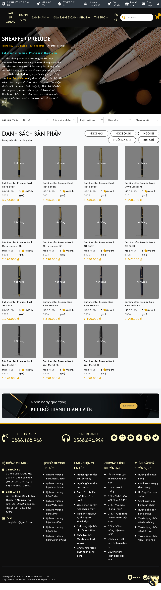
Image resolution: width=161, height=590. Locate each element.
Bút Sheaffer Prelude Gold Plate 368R (58, 185)
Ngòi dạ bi (123, 133)
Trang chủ (7, 46)
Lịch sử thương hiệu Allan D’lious (55, 476)
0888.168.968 (27, 440)
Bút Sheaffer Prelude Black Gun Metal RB (58, 363)
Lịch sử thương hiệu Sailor (54, 529)
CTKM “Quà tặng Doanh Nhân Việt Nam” (117, 518)
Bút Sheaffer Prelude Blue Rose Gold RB (98, 303)
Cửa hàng (21, 46)
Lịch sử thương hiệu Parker (54, 494)
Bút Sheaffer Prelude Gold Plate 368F (17, 185)
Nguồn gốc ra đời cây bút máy (87, 476)
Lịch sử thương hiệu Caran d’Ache (56, 538)
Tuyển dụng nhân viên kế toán (148, 529)
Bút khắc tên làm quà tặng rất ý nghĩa (86, 496)
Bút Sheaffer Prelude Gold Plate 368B (99, 185)
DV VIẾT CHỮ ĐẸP (66, 4)
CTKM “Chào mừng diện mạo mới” (116, 530)
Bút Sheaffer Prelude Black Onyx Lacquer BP (58, 244)
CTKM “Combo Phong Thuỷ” (116, 507)
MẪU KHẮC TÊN (44, 4)
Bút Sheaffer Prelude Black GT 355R (140, 244)
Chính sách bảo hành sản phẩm (147, 503)
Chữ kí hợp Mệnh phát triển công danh (86, 552)
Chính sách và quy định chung (148, 485)
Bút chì (148, 140)
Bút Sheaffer (37, 46)
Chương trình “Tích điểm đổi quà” (116, 556)
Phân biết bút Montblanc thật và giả (86, 539)
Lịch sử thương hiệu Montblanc (55, 485)
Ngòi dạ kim (122, 140)
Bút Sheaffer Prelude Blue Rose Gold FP (57, 303)
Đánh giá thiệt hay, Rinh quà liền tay (117, 543)
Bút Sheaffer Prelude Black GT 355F (99, 244)
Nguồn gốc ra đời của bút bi (87, 485)
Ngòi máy (96, 133)
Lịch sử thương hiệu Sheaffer (54, 520)
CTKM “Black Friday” (115, 489)
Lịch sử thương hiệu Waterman (54, 503)
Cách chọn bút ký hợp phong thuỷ (87, 507)
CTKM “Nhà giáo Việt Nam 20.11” (117, 498)
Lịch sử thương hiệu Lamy (54, 512)
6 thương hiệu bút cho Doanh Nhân (87, 528)
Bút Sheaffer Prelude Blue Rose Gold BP (139, 303)
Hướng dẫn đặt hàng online (147, 512)
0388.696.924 (88, 440)
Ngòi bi (148, 133)
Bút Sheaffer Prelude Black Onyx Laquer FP (140, 185)
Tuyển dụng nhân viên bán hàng (148, 520)
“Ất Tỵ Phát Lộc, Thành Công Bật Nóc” (117, 478)
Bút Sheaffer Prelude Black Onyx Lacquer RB (17, 244)
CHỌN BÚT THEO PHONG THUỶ (16, 4)
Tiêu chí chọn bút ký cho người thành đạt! (86, 518)
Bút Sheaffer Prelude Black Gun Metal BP (99, 363)
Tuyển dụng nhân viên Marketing (148, 538)
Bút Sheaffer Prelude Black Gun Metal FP (17, 363)
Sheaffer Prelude (17, 78)
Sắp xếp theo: (10, 120)
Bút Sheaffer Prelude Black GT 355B (17, 303)
